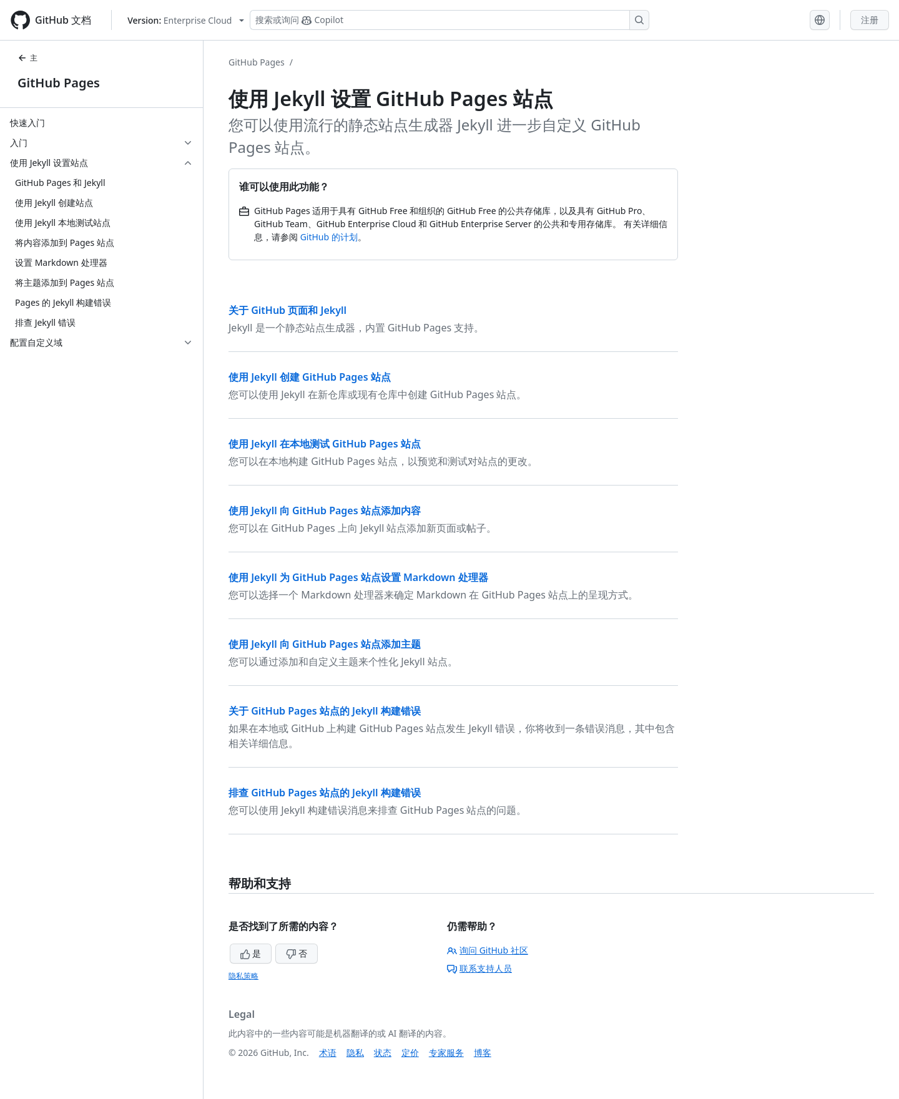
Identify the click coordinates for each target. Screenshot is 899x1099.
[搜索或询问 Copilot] (449, 20)
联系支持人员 (479, 968)
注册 (869, 20)
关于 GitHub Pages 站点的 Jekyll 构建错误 (324, 711)
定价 (410, 1052)
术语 (328, 1052)
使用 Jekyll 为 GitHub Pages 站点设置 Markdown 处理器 (358, 577)
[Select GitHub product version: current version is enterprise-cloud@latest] (186, 20)
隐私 (355, 1052)
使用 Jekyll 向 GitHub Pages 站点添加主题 (324, 644)
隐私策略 (243, 975)
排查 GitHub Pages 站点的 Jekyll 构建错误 (324, 792)
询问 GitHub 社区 (487, 950)
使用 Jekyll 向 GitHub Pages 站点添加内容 (324, 510)
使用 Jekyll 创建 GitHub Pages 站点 (309, 377)
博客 (482, 1052)
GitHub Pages (58, 82)
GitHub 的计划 (329, 237)
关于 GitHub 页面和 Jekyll (287, 310)
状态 (382, 1052)
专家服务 (446, 1052)
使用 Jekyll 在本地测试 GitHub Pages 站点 (324, 444)
